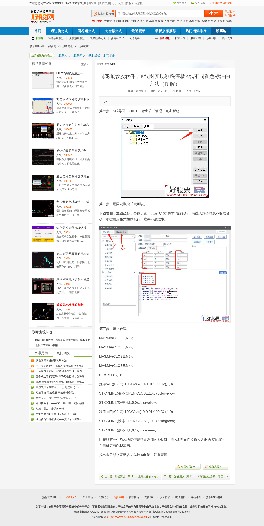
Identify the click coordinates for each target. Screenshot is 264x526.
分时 (145, 21)
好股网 (52, 46)
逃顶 (216, 21)
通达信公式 (59, 31)
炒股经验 (211, 38)
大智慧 (108, 21)
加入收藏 (200, 2)
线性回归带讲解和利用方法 (51, 360)
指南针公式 (117, 38)
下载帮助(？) (70, 497)
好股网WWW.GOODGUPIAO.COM (127, 516)
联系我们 (103, 497)
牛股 (179, 21)
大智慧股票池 (77, 38)
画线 (185, 21)
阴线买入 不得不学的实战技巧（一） (57, 397)
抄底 (210, 21)
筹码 (229, 21)
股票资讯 (67, 46)
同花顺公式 (86, 31)
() (185, 466)
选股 (139, 21)
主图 (133, 21)
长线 (166, 21)
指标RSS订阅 (214, 497)
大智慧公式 (113, 31)
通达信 (126, 21)
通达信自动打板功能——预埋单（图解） (59, 419)
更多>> (85, 64)
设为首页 (182, 2)
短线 (160, 21)
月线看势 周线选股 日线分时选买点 (56, 392)
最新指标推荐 (165, 31)
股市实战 (227, 38)
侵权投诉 (134, 497)
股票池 (221, 31)
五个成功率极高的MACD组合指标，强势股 (60, 376)
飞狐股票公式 (98, 38)
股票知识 (195, 38)
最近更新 (138, 31)
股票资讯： (165, 38)
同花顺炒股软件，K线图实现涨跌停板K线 (59, 365)
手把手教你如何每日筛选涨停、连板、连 (59, 414)
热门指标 (230, 15)
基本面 (153, 21)
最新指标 (230, 11)
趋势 (191, 21)
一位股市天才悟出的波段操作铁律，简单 (59, 371)
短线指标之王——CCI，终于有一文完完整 (60, 403)
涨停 (173, 21)
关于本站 (88, 497)
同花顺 (117, 21)
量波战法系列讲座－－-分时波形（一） (58, 387)
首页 (37, 31)
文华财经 (135, 38)
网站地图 (196, 497)
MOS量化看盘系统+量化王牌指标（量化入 (60, 381)
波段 (198, 21)
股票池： (41, 38)
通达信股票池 (56, 38)
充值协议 (149, 497)
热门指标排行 (196, 31)
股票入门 (180, 38)
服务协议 (165, 497)
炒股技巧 (84, 46)
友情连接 (180, 497)
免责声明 (118, 497)
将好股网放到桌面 (222, 2)
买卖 (204, 21)
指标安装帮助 (50, 497)
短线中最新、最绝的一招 (50, 408)
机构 (222, 21)
